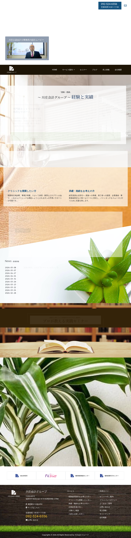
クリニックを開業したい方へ (79, 500)
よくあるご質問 (106, 504)
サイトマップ (105, 514)
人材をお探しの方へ (76, 514)
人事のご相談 (73, 510)
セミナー (83, 70)
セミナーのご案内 (107, 497)
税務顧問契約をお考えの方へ (79, 497)
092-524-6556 (109, 4)
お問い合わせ (32, 520)
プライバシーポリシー (108, 500)
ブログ (94, 70)
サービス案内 (67, 70)
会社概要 (118, 70)
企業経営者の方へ (75, 507)
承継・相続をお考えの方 (82, 191)
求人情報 (106, 70)
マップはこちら (33, 508)
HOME (54, 70)
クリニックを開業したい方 (22, 191)
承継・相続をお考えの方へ (78, 504)
